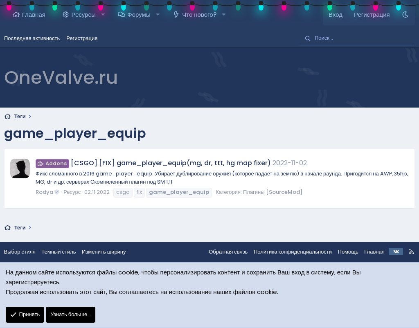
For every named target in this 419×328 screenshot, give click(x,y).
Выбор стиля (24, 252)
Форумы (138, 14)
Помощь (343, 252)
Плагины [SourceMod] (272, 192)
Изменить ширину (108, 252)
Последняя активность (32, 38)
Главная (33, 14)
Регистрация (81, 38)
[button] (103, 14)
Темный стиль (63, 252)
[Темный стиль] (405, 14)
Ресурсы (84, 14)
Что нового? (199, 14)
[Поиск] (357, 38)
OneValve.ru (61, 77)
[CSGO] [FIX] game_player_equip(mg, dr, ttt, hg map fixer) (153, 163)
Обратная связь (224, 252)
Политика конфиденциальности (288, 252)
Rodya (48, 192)
